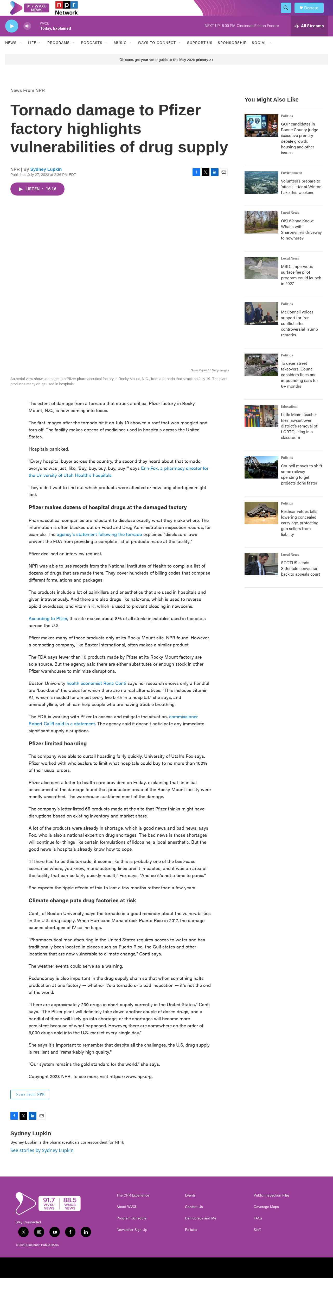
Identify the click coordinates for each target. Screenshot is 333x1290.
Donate (314, 13)
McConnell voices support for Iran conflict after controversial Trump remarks (299, 334)
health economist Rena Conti (96, 694)
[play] (12, 38)
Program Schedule (131, 1230)
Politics (287, 128)
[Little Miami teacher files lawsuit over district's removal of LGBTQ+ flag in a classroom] (261, 428)
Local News (290, 225)
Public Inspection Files (272, 1207)
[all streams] (309, 37)
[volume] (27, 38)
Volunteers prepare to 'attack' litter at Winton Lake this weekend (301, 198)
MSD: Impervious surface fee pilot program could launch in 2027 (301, 286)
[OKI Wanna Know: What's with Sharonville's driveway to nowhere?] (261, 234)
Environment (291, 185)
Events (190, 1207)
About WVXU (127, 1218)
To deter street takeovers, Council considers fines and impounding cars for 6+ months (299, 386)
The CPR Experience (133, 1207)
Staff (257, 1241)
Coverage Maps (266, 1218)
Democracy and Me (200, 1230)
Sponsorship (232, 54)
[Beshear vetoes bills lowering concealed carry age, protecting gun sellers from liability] (261, 524)
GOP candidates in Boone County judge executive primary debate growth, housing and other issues (299, 150)
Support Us (200, 54)
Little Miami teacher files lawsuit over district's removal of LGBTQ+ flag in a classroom (299, 437)
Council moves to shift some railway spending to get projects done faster (301, 486)
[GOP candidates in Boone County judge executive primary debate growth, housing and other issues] (261, 137)
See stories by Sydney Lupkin (42, 1162)
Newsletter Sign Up (132, 1241)
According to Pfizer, (48, 630)
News (11, 54)
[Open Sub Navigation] (20, 54)
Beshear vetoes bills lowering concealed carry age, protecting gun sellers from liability (299, 534)
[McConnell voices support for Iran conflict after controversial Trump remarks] (261, 325)
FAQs (258, 1230)
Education (289, 418)
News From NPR (27, 102)
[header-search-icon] (288, 14)
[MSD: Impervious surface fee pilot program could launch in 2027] (261, 279)
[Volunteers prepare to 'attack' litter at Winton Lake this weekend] (261, 194)
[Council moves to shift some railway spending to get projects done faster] (261, 479)
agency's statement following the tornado (99, 546)
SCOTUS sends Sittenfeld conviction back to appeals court (300, 580)
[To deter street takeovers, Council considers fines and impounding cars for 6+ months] (261, 376)
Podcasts (92, 54)
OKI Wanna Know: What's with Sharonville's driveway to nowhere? (301, 241)
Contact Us (194, 1218)
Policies (191, 1241)
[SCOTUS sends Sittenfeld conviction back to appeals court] (261, 576)
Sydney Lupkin (46, 181)
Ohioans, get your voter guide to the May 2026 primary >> (166, 71)
